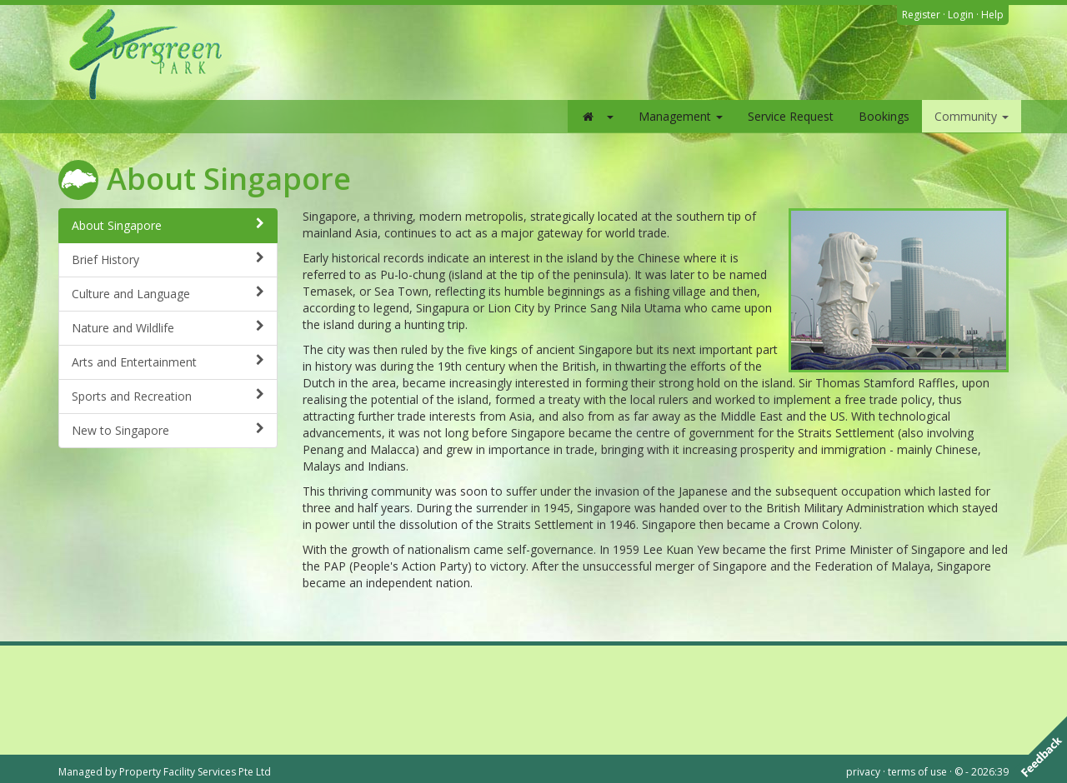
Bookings (884, 116)
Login (961, 14)
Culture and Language (168, 294)
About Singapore (168, 225)
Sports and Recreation (168, 396)
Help (992, 14)
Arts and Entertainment (168, 362)
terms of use (917, 772)
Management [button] (681, 116)
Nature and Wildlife (168, 328)
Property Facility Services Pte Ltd (195, 772)
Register (921, 14)
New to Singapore (168, 430)
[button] (597, 116)
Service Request (791, 116)
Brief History (168, 259)
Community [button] (971, 116)
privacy (863, 772)
